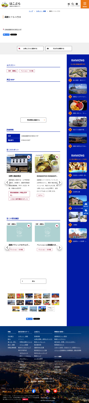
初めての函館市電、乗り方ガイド (80, 130)
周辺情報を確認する (36, 120)
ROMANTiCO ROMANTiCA (48, 176)
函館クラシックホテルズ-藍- (20, 245)
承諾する (25, 399)
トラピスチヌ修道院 (79, 208)
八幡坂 (75, 225)
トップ (31, 11)
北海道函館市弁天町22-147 (13, 29)
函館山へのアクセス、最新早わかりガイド (80, 97)
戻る (28, 281)
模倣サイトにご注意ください (44, 379)
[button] (7, 182)
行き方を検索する (55, 48)
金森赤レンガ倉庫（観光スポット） (80, 241)
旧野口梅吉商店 (15, 176)
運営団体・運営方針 (37, 381)
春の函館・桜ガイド (79, 80)
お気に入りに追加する (28, 48)
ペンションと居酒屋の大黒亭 (48, 245)
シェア (6, 34)
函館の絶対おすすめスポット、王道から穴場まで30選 (80, 146)
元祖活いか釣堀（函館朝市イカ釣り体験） (80, 175)
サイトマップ (50, 381)
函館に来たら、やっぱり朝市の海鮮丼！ (80, 113)
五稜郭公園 (76, 192)
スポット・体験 (41, 11)
